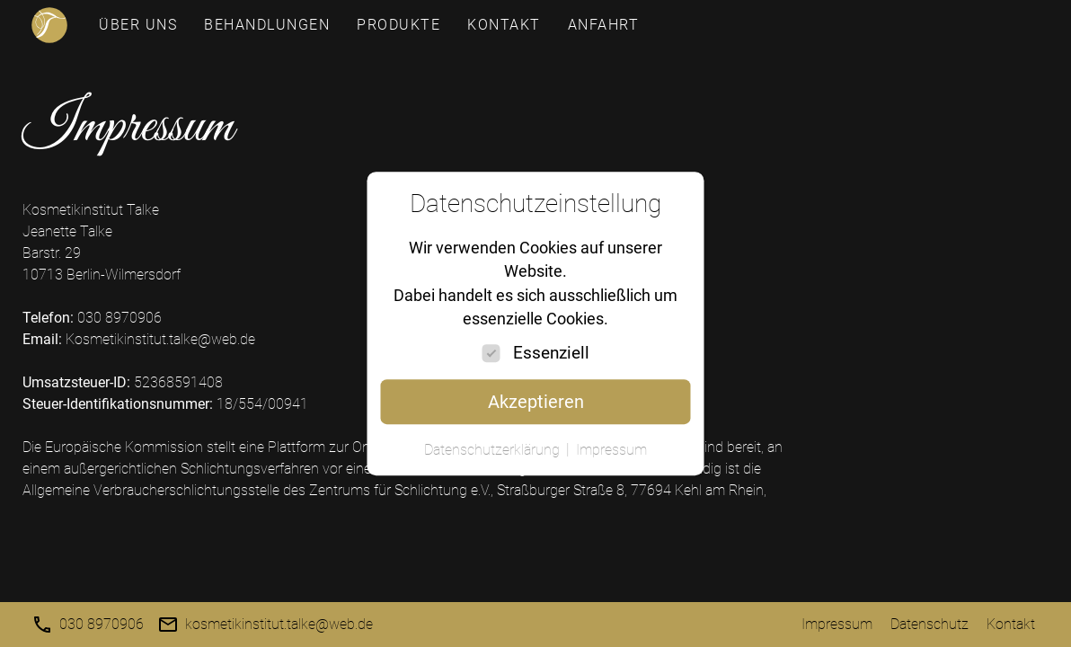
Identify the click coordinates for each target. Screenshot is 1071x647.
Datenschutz (929, 624)
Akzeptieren (536, 401)
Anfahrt (604, 24)
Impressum (836, 624)
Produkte (398, 24)
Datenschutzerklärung (492, 449)
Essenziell (551, 352)
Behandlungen (267, 24)
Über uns (138, 24)
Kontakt (504, 24)
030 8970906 (101, 624)
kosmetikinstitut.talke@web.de (279, 624)
